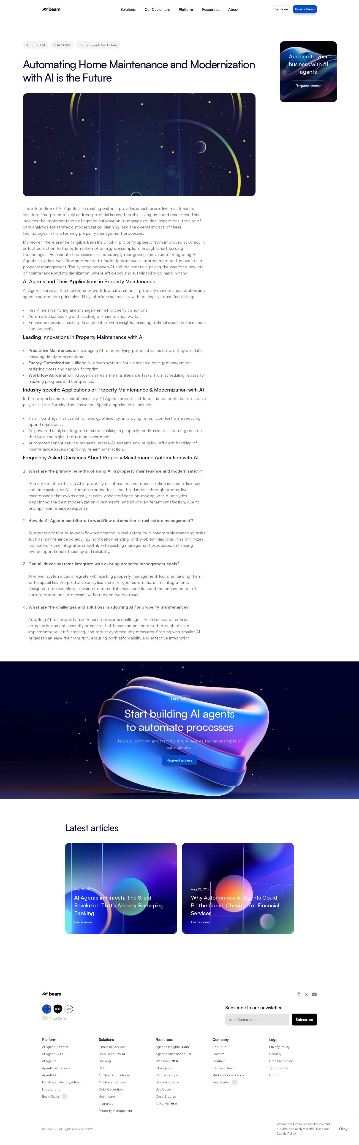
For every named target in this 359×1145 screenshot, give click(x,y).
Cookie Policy (286, 1133)
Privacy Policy (279, 1047)
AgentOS (49, 1075)
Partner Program (168, 1075)
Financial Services (112, 1047)
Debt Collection (111, 1089)
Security (275, 1054)
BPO (102, 1068)
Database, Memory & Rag (61, 1082)
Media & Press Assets (228, 1075)
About (233, 9)
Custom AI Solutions (114, 1075)
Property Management (115, 1110)
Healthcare (107, 1096)
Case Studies (166, 1096)
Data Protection (281, 1061)
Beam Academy (167, 1082)
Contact (218, 1061)
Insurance (106, 1103)
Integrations (51, 1089)
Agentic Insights (168, 1047)
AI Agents (49, 1061)
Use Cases (163, 1089)
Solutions (128, 9)
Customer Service (112, 1082)
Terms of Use (278, 1068)
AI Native (162, 1103)
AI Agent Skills (52, 1054)
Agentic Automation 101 (173, 1054)
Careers (218, 1054)
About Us (219, 1047)
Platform (186, 9)
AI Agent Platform (55, 1047)
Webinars (163, 1061)
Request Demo (223, 1068)
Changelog (164, 1068)
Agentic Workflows (56, 1068)
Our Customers (157, 9)
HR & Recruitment (112, 1054)
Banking (105, 1061)
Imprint (274, 1075)
